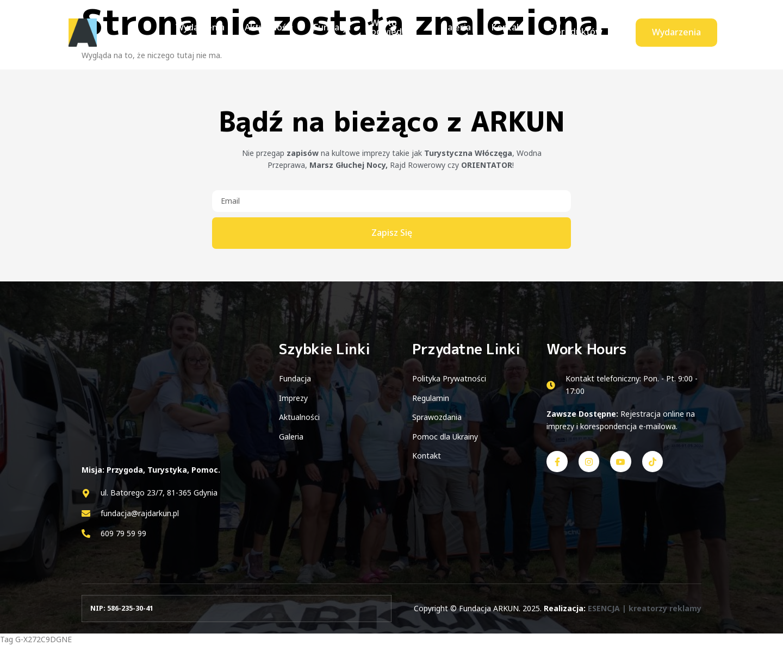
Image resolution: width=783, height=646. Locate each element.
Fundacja (322, 32)
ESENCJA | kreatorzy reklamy (644, 608)
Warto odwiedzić (378, 32)
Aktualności (263, 32)
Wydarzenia (197, 32)
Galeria (459, 32)
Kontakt (507, 32)
